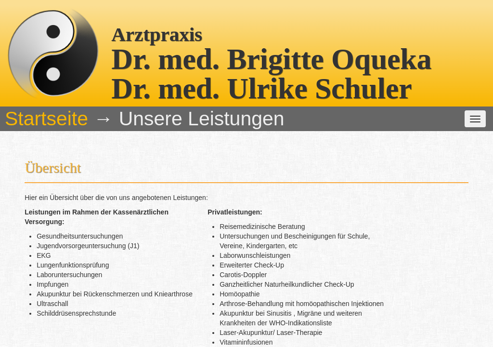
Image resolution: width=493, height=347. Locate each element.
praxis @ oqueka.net (397, 318)
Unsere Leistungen (232, 77)
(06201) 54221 (276, 318)
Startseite (75, 77)
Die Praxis (121, 77)
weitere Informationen (312, 77)
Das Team (170, 77)
